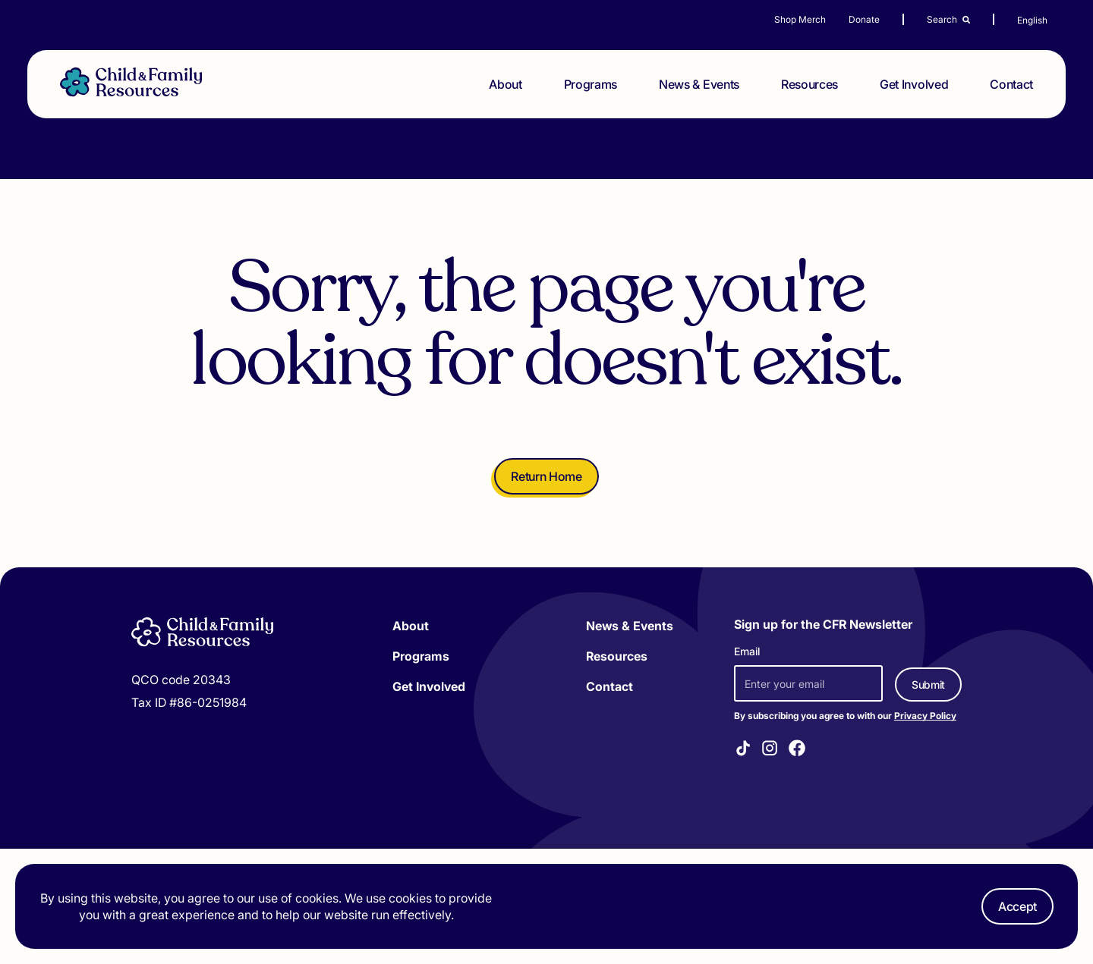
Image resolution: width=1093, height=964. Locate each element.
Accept (1017, 906)
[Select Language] (1055, 20)
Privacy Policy (925, 715)
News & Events (699, 84)
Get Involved (914, 84)
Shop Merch (800, 19)
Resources (809, 84)
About (505, 84)
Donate (864, 19)
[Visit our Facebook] (797, 750)
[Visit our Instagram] (770, 750)
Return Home (546, 476)
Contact (1011, 84)
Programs (590, 84)
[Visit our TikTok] (743, 750)
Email (747, 651)
